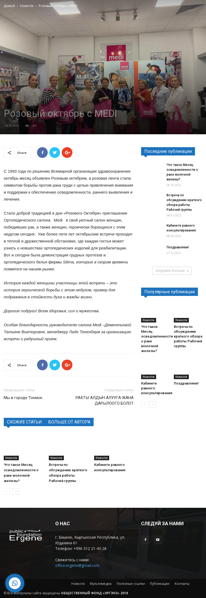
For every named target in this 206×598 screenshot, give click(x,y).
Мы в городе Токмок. (23, 397)
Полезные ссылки (131, 583)
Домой (9, 5)
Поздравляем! (178, 247)
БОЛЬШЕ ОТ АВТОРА (69, 422)
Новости (27, 5)
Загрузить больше (172, 270)
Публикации (160, 583)
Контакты (182, 583)
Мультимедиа (101, 583)
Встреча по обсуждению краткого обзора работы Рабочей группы (188, 336)
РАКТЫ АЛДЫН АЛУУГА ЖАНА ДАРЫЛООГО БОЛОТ (105, 400)
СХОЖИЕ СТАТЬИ (24, 422)
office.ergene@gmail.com (77, 565)
